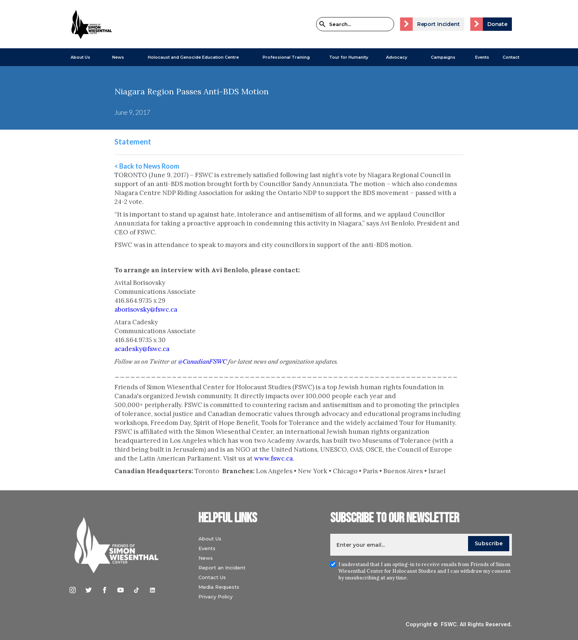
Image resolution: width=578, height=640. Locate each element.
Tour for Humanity (348, 57)
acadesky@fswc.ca (141, 349)
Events (482, 57)
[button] (76, 57)
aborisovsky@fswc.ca (145, 309)
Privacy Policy (215, 597)
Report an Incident (222, 568)
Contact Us (212, 577)
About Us (80, 57)
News (205, 558)
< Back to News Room (146, 166)
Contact (511, 57)
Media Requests (218, 587)
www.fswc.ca (273, 458)
